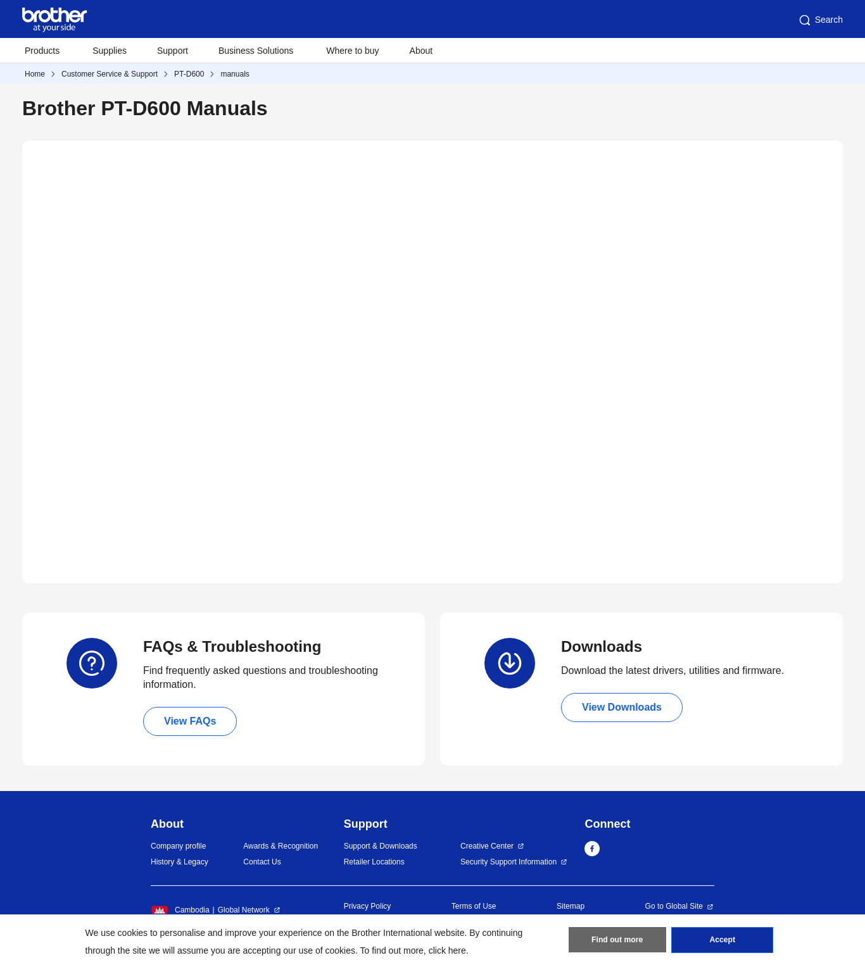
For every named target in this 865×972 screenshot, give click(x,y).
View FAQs (190, 721)
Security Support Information (508, 861)
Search (820, 20)
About (421, 51)
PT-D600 (189, 74)
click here (447, 950)
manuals (234, 74)
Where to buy (352, 51)
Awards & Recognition (280, 846)
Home (35, 74)
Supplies (109, 51)
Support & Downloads (380, 846)
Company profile (178, 846)
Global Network (244, 910)
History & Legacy (179, 861)
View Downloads (622, 707)
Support (172, 51)
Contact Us (262, 861)
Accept (722, 941)
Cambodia (180, 910)
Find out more (617, 941)
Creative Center (487, 846)
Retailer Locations (374, 861)
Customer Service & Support (109, 74)
